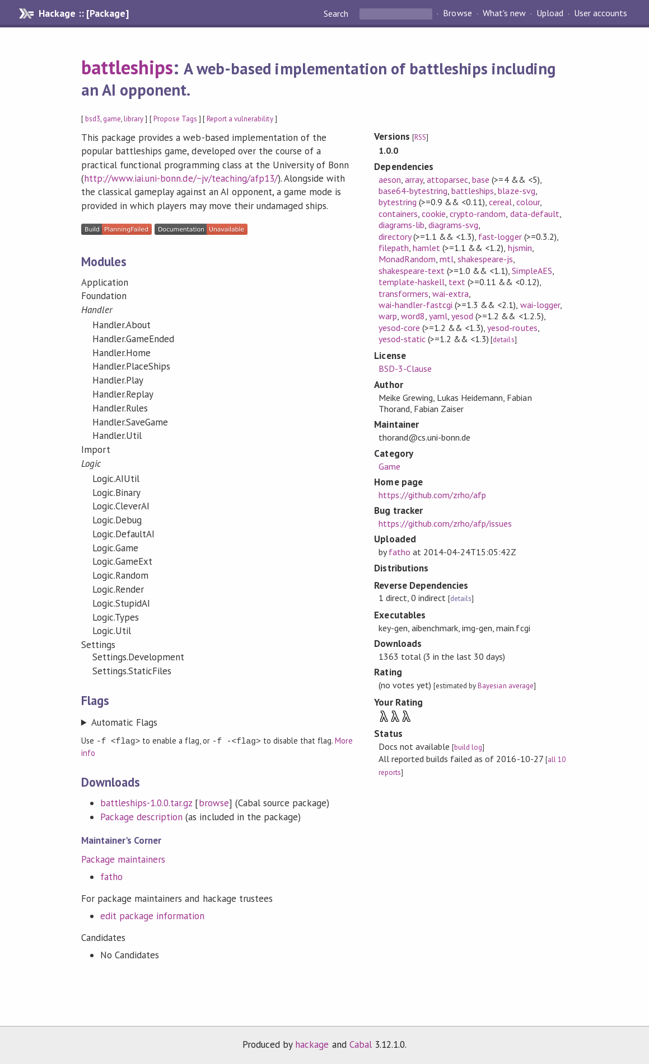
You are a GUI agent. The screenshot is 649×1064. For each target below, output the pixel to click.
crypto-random (478, 213)
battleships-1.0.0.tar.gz (146, 802)
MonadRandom (407, 258)
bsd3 (92, 119)
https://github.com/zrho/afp (433, 494)
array (414, 179)
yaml (438, 315)
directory (395, 236)
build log (468, 747)
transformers (403, 293)
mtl (447, 258)
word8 (413, 315)
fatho (111, 876)
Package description (141, 816)
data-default (534, 213)
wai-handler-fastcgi (415, 304)
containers (398, 213)
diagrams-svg (453, 224)
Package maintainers (123, 859)
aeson (390, 179)
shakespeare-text (412, 270)
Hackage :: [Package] (83, 13)
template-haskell (412, 281)
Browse (457, 13)
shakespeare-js (485, 258)
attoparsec (447, 179)
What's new (504, 13)
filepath (394, 247)
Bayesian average (505, 686)
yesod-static (402, 338)
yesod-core (399, 327)
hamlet (426, 247)
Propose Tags (175, 119)
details (503, 339)
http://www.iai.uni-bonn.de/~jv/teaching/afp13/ (181, 178)
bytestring (398, 201)
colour (528, 201)
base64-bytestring (413, 190)
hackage (312, 1044)
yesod (462, 315)
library (133, 119)
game (112, 119)
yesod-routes (512, 327)
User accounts (600, 13)
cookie (434, 213)
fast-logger (499, 236)
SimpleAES (532, 270)
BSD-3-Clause (405, 368)
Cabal (360, 1044)
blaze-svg (516, 190)
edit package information (152, 915)
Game (389, 466)
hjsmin (520, 247)
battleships (127, 67)
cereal (500, 201)
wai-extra (450, 293)
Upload (549, 13)
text (457, 281)
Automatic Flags (124, 722)
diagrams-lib (401, 224)
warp (388, 315)
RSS (420, 137)
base (480, 179)
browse (214, 802)
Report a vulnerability (240, 119)
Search (337, 13)
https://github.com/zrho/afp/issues (445, 523)
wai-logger (540, 304)
